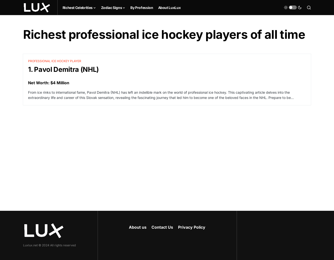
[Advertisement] (167, 152)
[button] (293, 7)
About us (138, 227)
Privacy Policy (191, 227)
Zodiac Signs (111, 7)
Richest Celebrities (78, 7)
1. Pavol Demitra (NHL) (63, 69)
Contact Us (162, 227)
